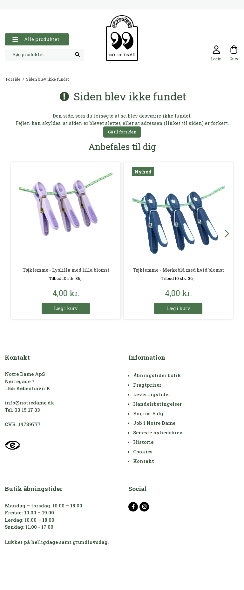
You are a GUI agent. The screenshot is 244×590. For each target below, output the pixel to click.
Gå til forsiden (122, 132)
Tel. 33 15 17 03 (22, 410)
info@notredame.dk (29, 402)
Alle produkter (35, 39)
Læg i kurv (66, 308)
